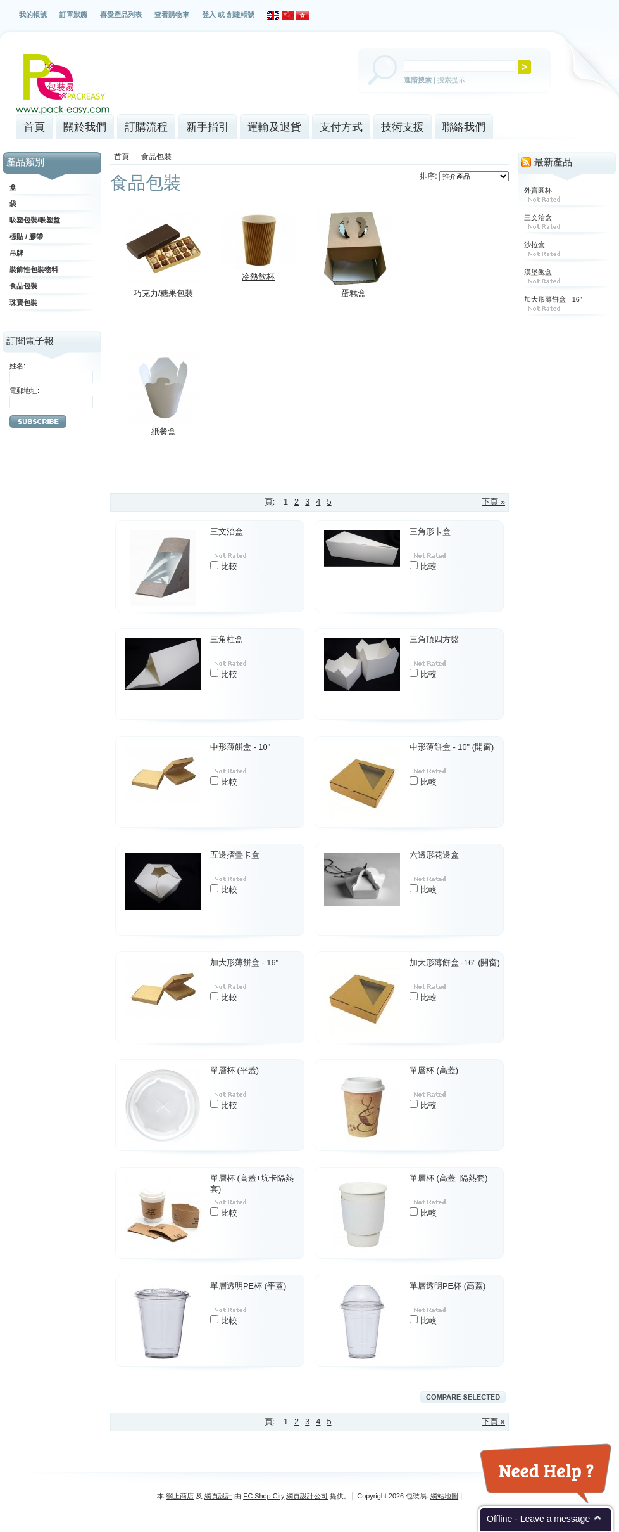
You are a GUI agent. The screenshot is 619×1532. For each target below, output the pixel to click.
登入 (209, 14)
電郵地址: (24, 390)
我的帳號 (33, 14)
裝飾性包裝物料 (33, 269)
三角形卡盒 (430, 531)
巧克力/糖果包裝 (164, 293)
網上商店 (180, 1496)
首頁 (121, 156)
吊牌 (16, 253)
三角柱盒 (226, 639)
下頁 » (493, 501)
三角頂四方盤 (434, 639)
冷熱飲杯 (258, 276)
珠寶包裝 (23, 302)
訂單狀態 (73, 14)
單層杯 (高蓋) (434, 1070)
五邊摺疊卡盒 (234, 854)
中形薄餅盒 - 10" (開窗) (452, 747)
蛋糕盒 (353, 293)
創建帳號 (240, 14)
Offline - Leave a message (538, 1519)
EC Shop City (263, 1496)
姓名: (17, 366)
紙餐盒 (163, 431)
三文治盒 (226, 531)
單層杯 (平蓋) (234, 1070)
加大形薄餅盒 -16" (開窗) (455, 962)
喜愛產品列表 (121, 14)
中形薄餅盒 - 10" (240, 747)
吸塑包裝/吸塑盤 (34, 220)
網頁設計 (218, 1496)
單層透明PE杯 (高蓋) (447, 1286)
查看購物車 (171, 14)
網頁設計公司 (307, 1496)
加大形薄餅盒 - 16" (244, 962)
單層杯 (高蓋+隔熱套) (449, 1178)
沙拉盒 (534, 244)
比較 (229, 566)
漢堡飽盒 (538, 272)
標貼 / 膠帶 (26, 236)
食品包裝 (23, 286)
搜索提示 (451, 80)
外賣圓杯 (538, 190)
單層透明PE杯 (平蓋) (248, 1286)
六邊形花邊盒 (434, 854)
